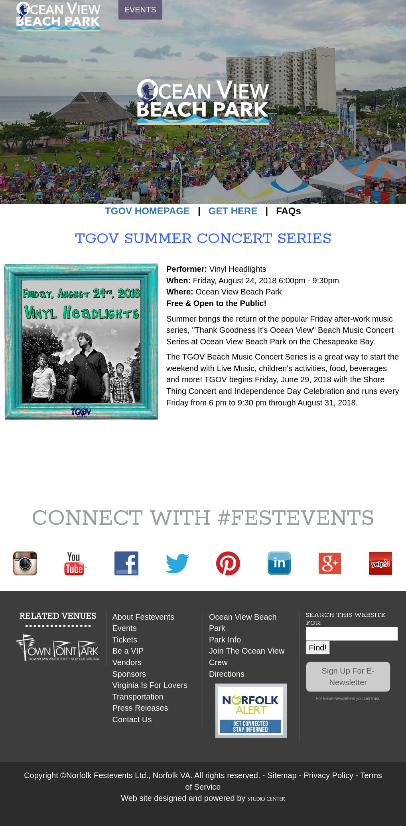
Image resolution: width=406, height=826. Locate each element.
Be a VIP (128, 650)
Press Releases (140, 707)
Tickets (125, 639)
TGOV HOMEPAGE (147, 211)
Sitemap (281, 775)
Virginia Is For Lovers (150, 685)
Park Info (225, 639)
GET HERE (233, 211)
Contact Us (132, 719)
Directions (226, 674)
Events (124, 628)
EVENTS (140, 9)
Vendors (127, 662)
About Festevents (143, 617)
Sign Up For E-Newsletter (348, 676)
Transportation (138, 696)
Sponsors (129, 674)
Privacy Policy (328, 775)
